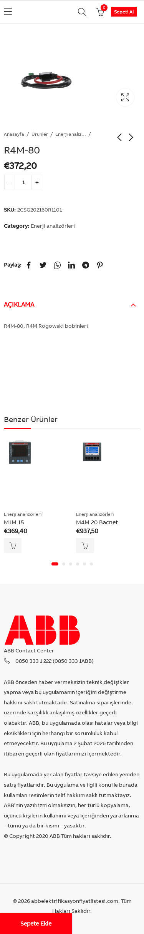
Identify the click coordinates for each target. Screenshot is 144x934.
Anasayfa (14, 134)
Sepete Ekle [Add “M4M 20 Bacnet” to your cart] (85, 545)
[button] (55, 563)
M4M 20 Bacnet (97, 522)
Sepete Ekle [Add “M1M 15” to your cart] (13, 545)
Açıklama (19, 304)
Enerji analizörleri (70, 134)
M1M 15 (14, 522)
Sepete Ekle (35, 923)
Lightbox (125, 97)
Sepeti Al (124, 12)
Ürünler (39, 134)
